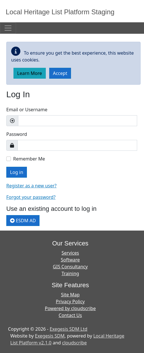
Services (70, 253)
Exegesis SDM (50, 336)
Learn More (29, 73)
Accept (60, 73)
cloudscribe (74, 343)
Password (16, 134)
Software (70, 260)
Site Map (70, 294)
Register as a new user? (31, 186)
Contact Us (70, 315)
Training (70, 273)
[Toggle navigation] (8, 28)
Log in (16, 172)
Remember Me (29, 159)
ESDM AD (23, 220)
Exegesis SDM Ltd (68, 329)
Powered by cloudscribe (70, 308)
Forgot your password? (31, 197)
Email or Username (27, 109)
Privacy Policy (70, 301)
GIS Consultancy (70, 266)
